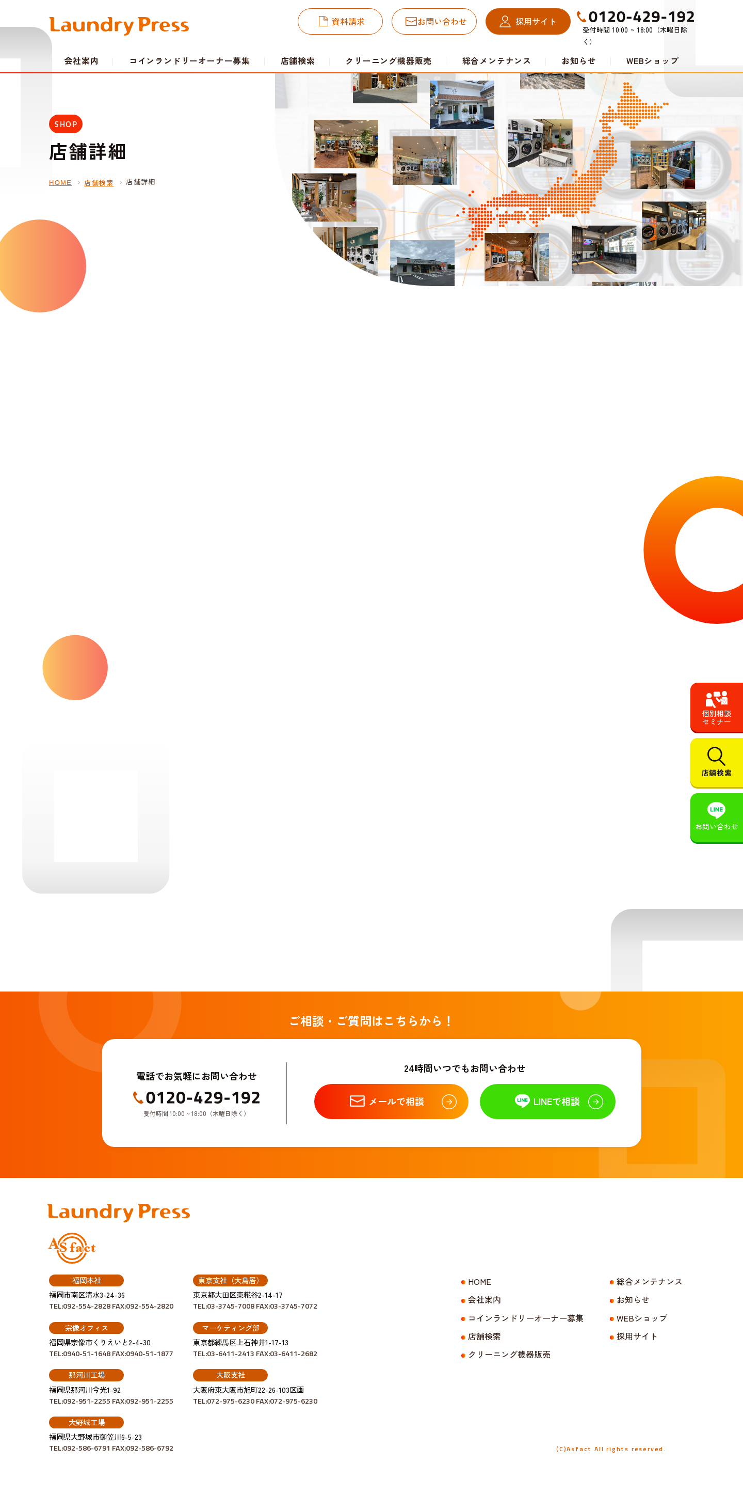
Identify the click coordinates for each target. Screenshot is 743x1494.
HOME (60, 182)
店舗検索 (298, 60)
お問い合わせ (442, 21)
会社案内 (484, 1299)
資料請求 (348, 21)
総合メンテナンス (496, 60)
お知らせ (578, 60)
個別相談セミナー (716, 717)
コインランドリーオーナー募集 (189, 60)
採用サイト (536, 21)
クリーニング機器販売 (388, 60)
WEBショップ (652, 60)
